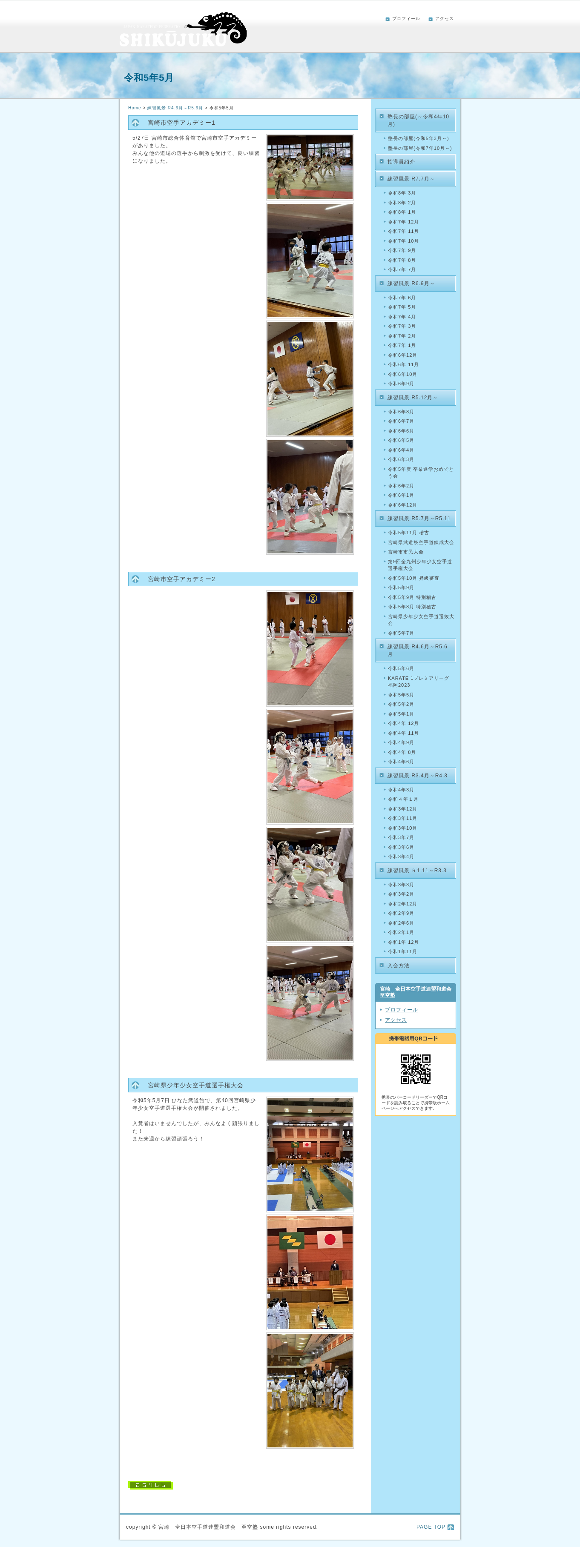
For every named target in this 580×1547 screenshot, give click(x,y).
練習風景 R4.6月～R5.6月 (175, 108)
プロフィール (406, 18)
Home (134, 108)
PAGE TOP (430, 1527)
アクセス (444, 18)
